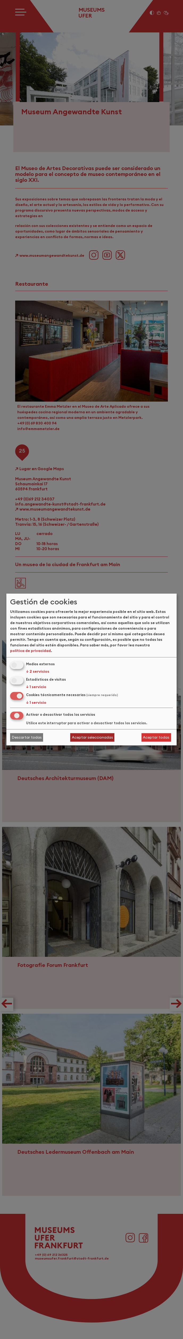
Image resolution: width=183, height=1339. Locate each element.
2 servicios (37, 671)
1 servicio (36, 686)
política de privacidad (30, 650)
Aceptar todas (156, 737)
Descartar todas (27, 737)
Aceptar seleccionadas (92, 737)
